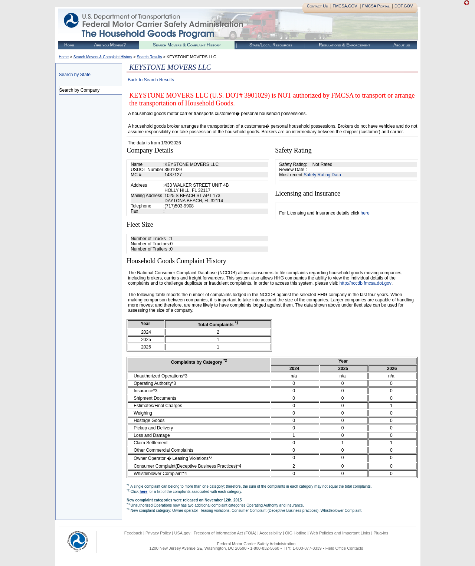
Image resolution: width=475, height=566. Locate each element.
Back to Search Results (151, 79)
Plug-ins (380, 533)
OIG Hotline (295, 533)
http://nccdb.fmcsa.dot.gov (366, 283)
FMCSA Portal (376, 6)
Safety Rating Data (322, 174)
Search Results (149, 57)
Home (69, 45)
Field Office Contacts (344, 548)
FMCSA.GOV (344, 6)
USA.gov (182, 533)
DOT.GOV (403, 6)
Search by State (75, 74)
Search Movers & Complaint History (187, 45)
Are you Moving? (110, 45)
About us (401, 45)
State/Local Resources (270, 45)
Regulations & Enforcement (344, 45)
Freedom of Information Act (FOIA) (225, 533)
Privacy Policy (158, 533)
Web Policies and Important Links (339, 533)
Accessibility (270, 533)
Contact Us (317, 6)
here (365, 213)
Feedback (133, 533)
